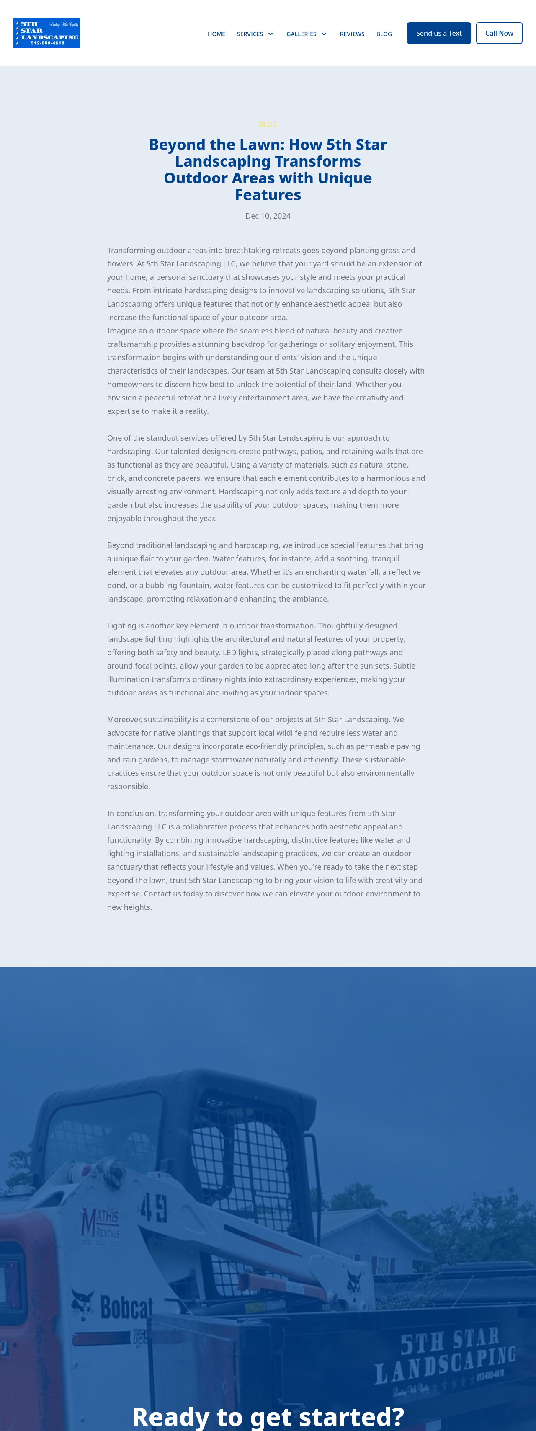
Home (216, 37)
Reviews (352, 37)
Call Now (499, 36)
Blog (384, 37)
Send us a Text (439, 36)
